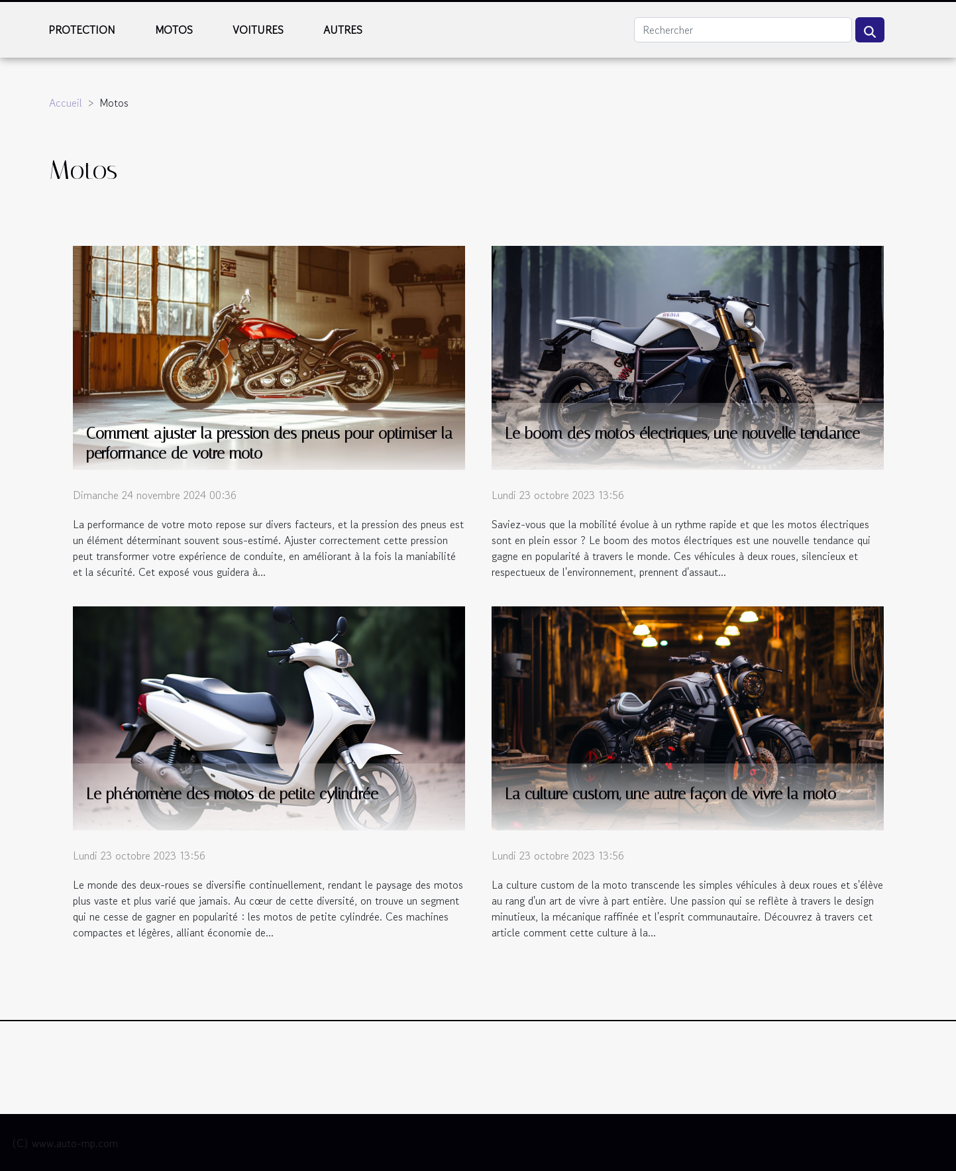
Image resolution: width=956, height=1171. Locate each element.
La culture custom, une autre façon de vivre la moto (670, 794)
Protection (81, 30)
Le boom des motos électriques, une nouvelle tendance (682, 434)
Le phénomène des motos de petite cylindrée (232, 794)
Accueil (65, 103)
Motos (174, 30)
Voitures (258, 30)
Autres (342, 30)
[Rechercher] (743, 29)
